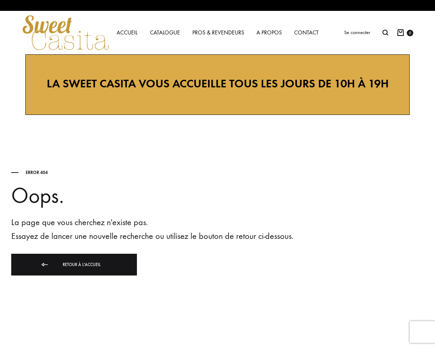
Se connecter (357, 32)
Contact (306, 32)
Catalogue (165, 32)
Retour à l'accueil (70, 264)
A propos (269, 32)
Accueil (127, 32)
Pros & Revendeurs (218, 32)
